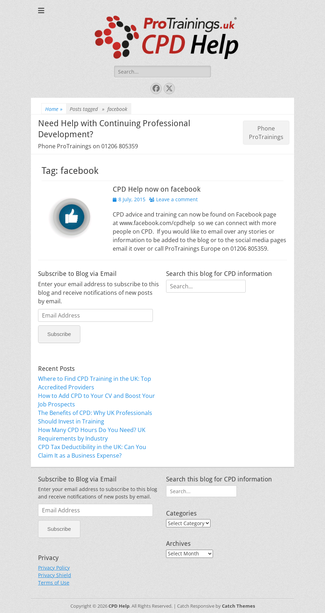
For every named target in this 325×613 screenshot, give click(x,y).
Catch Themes (238, 606)
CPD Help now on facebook (157, 189)
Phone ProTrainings (266, 132)
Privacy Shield (54, 575)
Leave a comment (177, 199)
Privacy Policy (54, 567)
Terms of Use (53, 582)
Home (54, 109)
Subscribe (59, 334)
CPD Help (118, 606)
